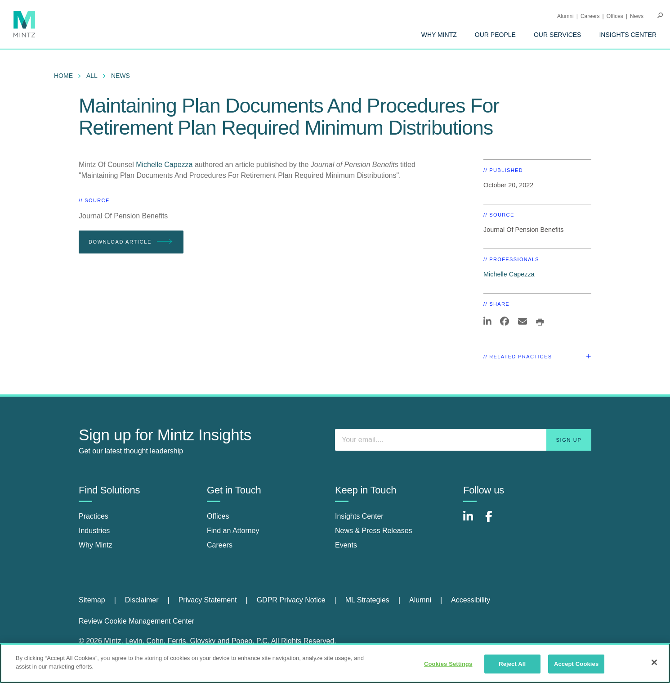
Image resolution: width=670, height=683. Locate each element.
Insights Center (628, 35)
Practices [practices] (93, 516)
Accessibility (470, 600)
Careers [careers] (219, 545)
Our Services (557, 35)
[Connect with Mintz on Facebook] (494, 521)
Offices (615, 16)
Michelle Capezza (165, 164)
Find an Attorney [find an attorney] (233, 530)
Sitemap (92, 600)
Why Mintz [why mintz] (95, 545)
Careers (590, 16)
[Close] (654, 662)
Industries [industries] (94, 530)
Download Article (131, 242)
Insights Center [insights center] (359, 516)
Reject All (512, 663)
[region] (335, 663)
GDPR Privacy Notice (291, 600)
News (636, 16)
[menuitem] (439, 35)
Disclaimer (142, 600)
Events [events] (346, 545)
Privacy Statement (208, 600)
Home (63, 75)
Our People (495, 35)
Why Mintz (439, 35)
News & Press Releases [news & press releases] (373, 530)
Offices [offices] (218, 516)
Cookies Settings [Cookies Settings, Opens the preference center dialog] (448, 663)
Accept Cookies (576, 663)
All (92, 75)
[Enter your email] (463, 440)
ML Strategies (367, 600)
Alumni (565, 16)
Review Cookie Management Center (136, 621)
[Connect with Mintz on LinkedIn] (472, 521)
